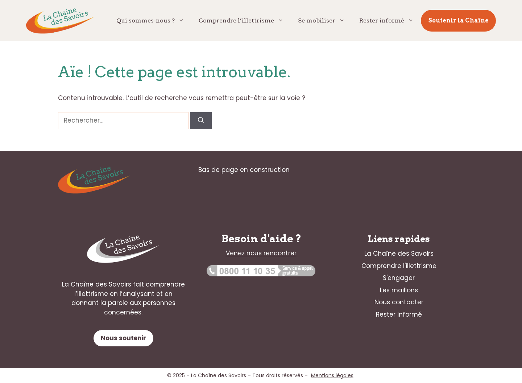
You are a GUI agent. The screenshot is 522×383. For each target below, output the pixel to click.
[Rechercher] (201, 120)
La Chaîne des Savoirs (399, 253)
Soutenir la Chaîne (458, 20)
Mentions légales (332, 375)
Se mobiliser (325, 21)
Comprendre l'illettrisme (398, 265)
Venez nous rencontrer (261, 253)
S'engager (399, 277)
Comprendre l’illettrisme (245, 21)
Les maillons (399, 290)
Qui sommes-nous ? (153, 21)
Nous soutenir (123, 338)
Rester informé (390, 21)
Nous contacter (398, 302)
